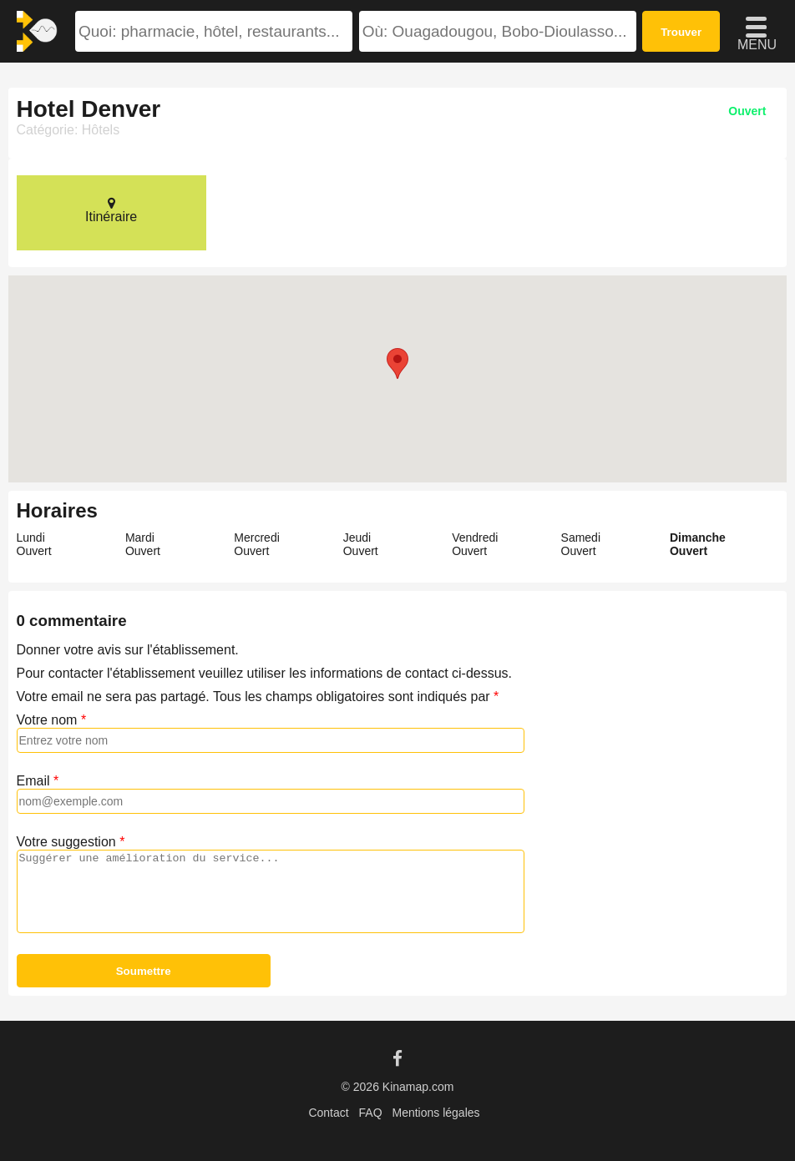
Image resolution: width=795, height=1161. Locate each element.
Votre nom (47, 720)
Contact (328, 1112)
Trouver (681, 32)
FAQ (370, 1112)
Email (33, 781)
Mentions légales (435, 1112)
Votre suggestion (66, 842)
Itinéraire (111, 210)
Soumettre (143, 971)
